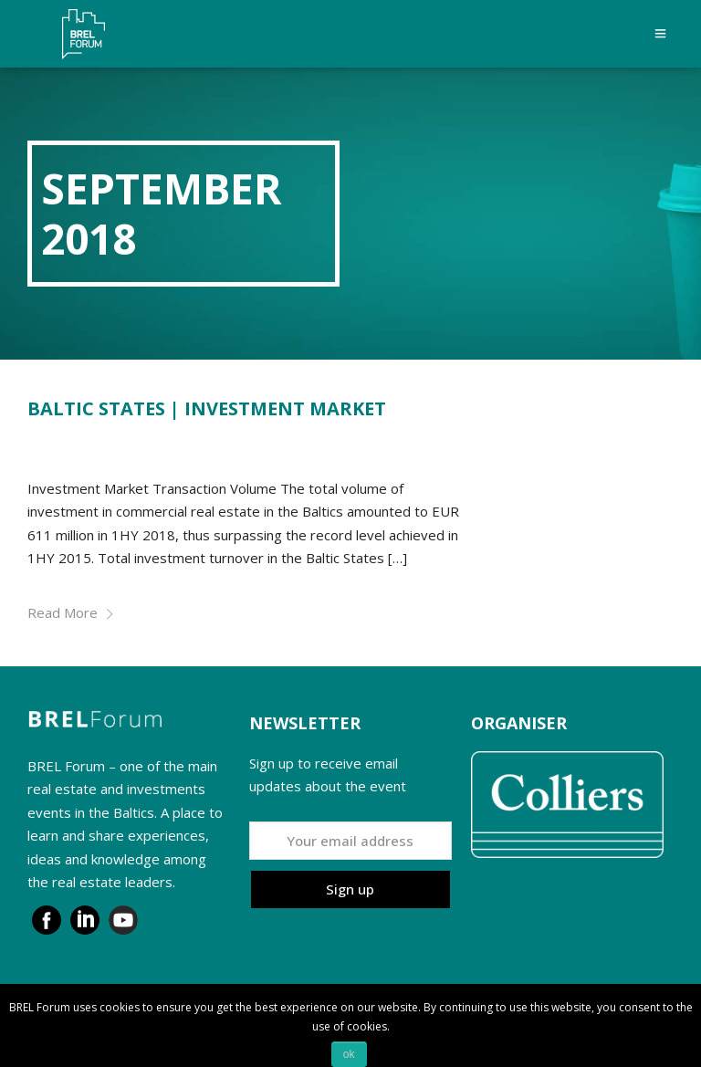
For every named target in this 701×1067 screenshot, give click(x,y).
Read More (71, 612)
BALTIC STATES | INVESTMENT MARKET (206, 408)
